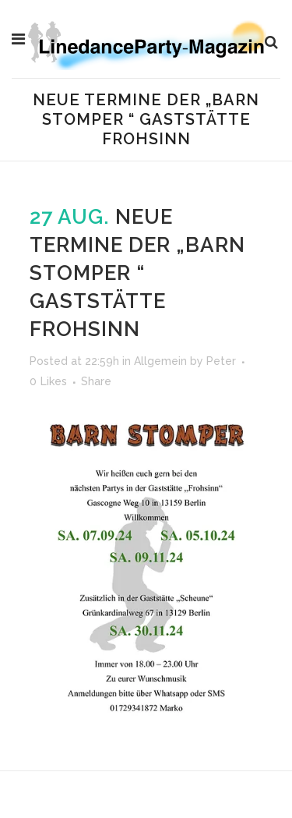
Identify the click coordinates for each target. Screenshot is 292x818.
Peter (221, 361)
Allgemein (160, 361)
